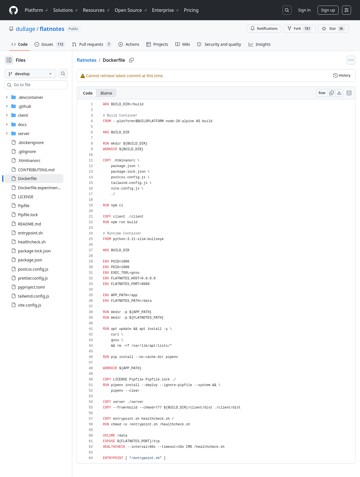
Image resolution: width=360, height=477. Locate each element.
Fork (299, 28)
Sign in (304, 10)
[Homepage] (13, 10)
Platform (37, 10)
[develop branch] (39, 73)
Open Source (131, 10)
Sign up (328, 10)
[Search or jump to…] (287, 10)
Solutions (65, 10)
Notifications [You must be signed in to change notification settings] (264, 28)
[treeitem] (42, 178)
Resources (96, 10)
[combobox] (47, 85)
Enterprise (165, 10)
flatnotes (52, 29)
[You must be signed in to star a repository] (333, 29)
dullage (25, 29)
